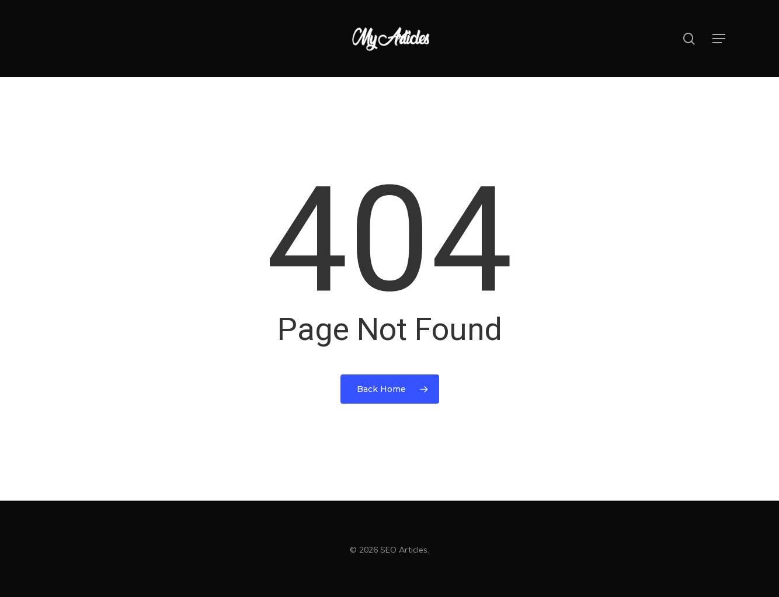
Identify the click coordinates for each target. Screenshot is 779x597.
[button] (719, 39)
